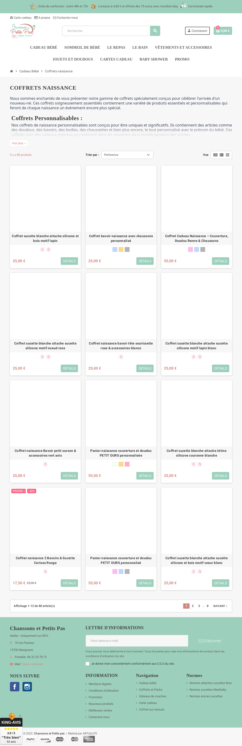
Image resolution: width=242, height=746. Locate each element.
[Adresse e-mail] (137, 641)
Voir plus (18, 143)
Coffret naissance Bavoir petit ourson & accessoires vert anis (45, 453)
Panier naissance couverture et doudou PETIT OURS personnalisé (120, 560)
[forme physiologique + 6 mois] (48, 249)
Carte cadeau (20, 17)
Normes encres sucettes (206, 696)
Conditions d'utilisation (104, 690)
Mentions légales (100, 684)
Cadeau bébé (147, 683)
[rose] (190, 249)
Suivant (220, 606)
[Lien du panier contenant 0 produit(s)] (223, 31)
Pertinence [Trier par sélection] (111, 155)
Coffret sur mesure (151, 709)
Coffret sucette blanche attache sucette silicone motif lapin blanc (196, 345)
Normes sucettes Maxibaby (208, 689)
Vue (205, 155)
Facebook (14, 686)
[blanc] (114, 464)
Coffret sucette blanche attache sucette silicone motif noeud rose (45, 345)
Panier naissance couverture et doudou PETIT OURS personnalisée (120, 453)
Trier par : (92, 155)
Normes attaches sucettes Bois (211, 683)
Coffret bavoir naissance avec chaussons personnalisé (121, 238)
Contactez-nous (65, 17)
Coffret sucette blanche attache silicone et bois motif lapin (45, 238)
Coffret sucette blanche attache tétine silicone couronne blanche (197, 453)
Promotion (95, 697)
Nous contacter (32, 664)
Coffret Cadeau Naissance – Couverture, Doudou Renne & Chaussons (196, 238)
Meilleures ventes (100, 710)
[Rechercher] (111, 31)
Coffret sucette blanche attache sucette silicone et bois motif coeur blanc (196, 560)
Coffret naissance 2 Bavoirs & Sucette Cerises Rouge (45, 560)
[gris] (127, 249)
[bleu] (114, 249)
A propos (42, 17)
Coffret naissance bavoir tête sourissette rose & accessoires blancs (121, 345)
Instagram (27, 686)
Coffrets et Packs (151, 689)
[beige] (121, 249)
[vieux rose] (127, 464)
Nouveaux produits (101, 704)
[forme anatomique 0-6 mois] (42, 249)
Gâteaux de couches (152, 696)
